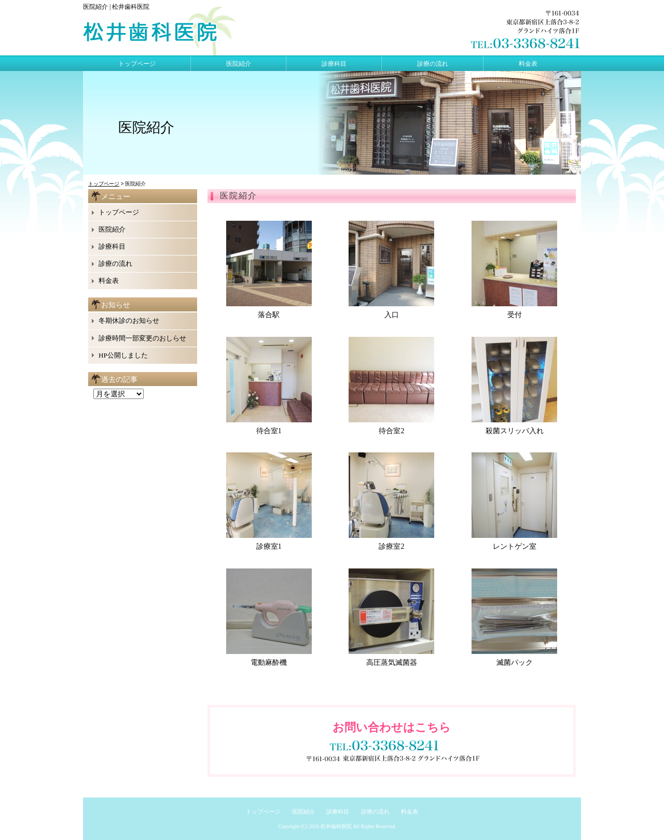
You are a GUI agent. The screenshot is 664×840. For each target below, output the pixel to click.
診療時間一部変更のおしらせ (142, 338)
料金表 (528, 63)
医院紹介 (238, 63)
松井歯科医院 (336, 826)
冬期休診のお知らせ (129, 320)
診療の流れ (432, 63)
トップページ (137, 63)
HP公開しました (123, 355)
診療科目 (334, 63)
